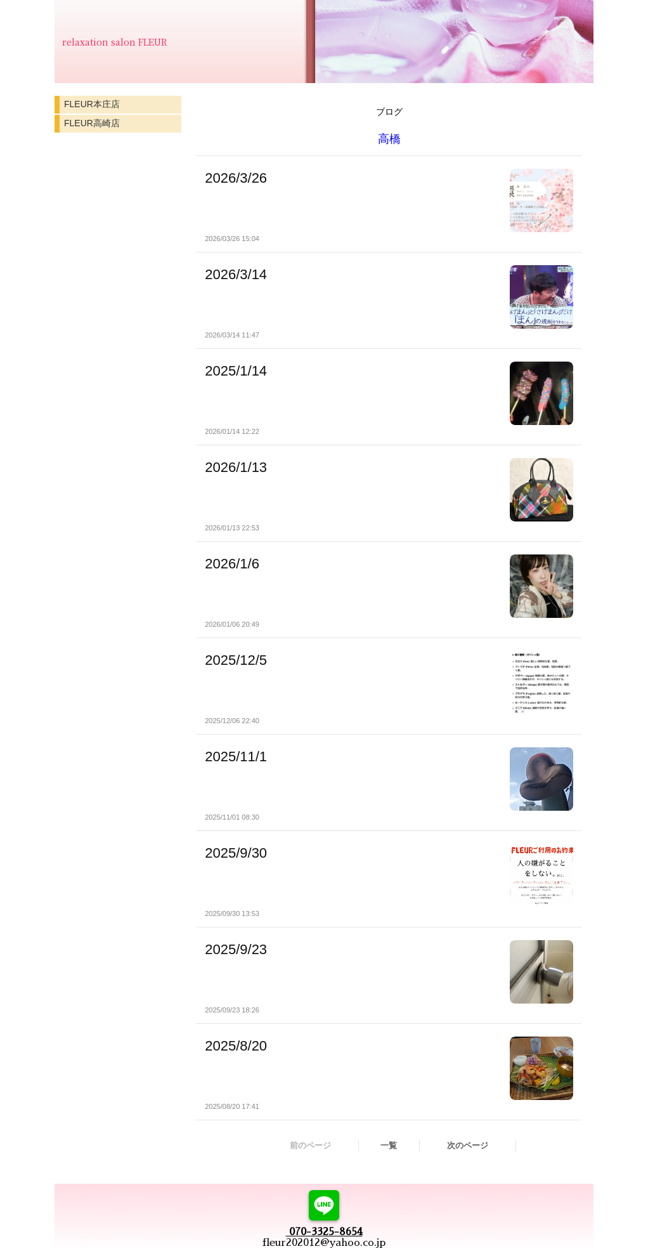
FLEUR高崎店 (92, 123)
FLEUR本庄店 (92, 104)
